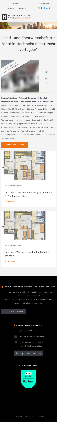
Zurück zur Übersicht (14, 145)
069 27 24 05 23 (16, 8)
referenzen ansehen (14, 311)
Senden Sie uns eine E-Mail (28, 336)
